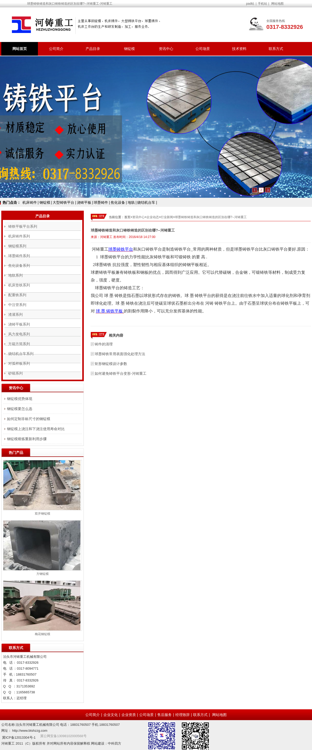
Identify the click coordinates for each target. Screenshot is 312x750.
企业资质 (128, 715)
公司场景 (202, 49)
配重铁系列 (17, 295)
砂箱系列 (15, 373)
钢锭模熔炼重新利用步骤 (27, 439)
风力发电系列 (19, 334)
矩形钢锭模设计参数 (111, 364)
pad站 (250, 3)
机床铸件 (29, 202)
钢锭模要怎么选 (19, 409)
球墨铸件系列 (19, 256)
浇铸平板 (84, 202)
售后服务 (164, 715)
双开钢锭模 (42, 513)
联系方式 (276, 49)
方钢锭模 (42, 574)
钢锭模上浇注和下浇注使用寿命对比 (36, 429)
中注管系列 (17, 305)
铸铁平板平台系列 (22, 226)
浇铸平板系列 (19, 324)
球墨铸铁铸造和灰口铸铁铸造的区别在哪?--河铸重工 (211, 217)
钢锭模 (129, 49)
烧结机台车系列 (21, 354)
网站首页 (19, 49)
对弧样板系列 (19, 363)
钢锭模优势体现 (19, 399)
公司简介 (56, 49)
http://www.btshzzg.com (29, 730)
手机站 (262, 3)
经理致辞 (182, 715)
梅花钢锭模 (42, 634)
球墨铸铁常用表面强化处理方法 (120, 354)
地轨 (131, 202)
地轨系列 (15, 275)
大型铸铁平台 (63, 202)
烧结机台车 (146, 202)
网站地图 (277, 3)
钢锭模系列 (17, 246)
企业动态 (152, 217)
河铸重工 (106, 237)
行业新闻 (167, 217)
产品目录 (93, 49)
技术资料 (239, 49)
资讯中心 (166, 49)
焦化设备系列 (19, 265)
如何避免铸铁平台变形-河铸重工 (120, 373)
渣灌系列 (15, 314)
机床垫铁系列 (19, 285)
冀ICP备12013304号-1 (19, 737)
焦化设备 (118, 202)
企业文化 (110, 715)
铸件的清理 (104, 344)
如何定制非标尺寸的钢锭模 (28, 419)
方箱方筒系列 (19, 344)
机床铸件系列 (19, 236)
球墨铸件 (101, 202)
